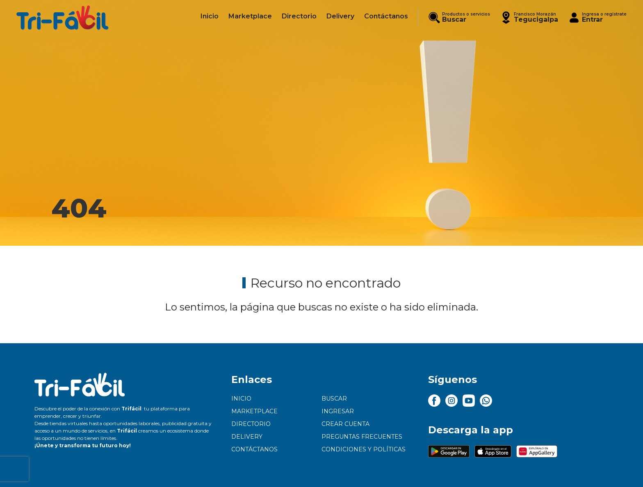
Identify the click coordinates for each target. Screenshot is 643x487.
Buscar (334, 398)
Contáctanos (254, 449)
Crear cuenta (345, 424)
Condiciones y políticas (364, 449)
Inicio (241, 398)
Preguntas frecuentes (362, 436)
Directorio (251, 424)
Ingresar (338, 411)
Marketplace (254, 411)
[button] (529, 17)
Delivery (246, 436)
